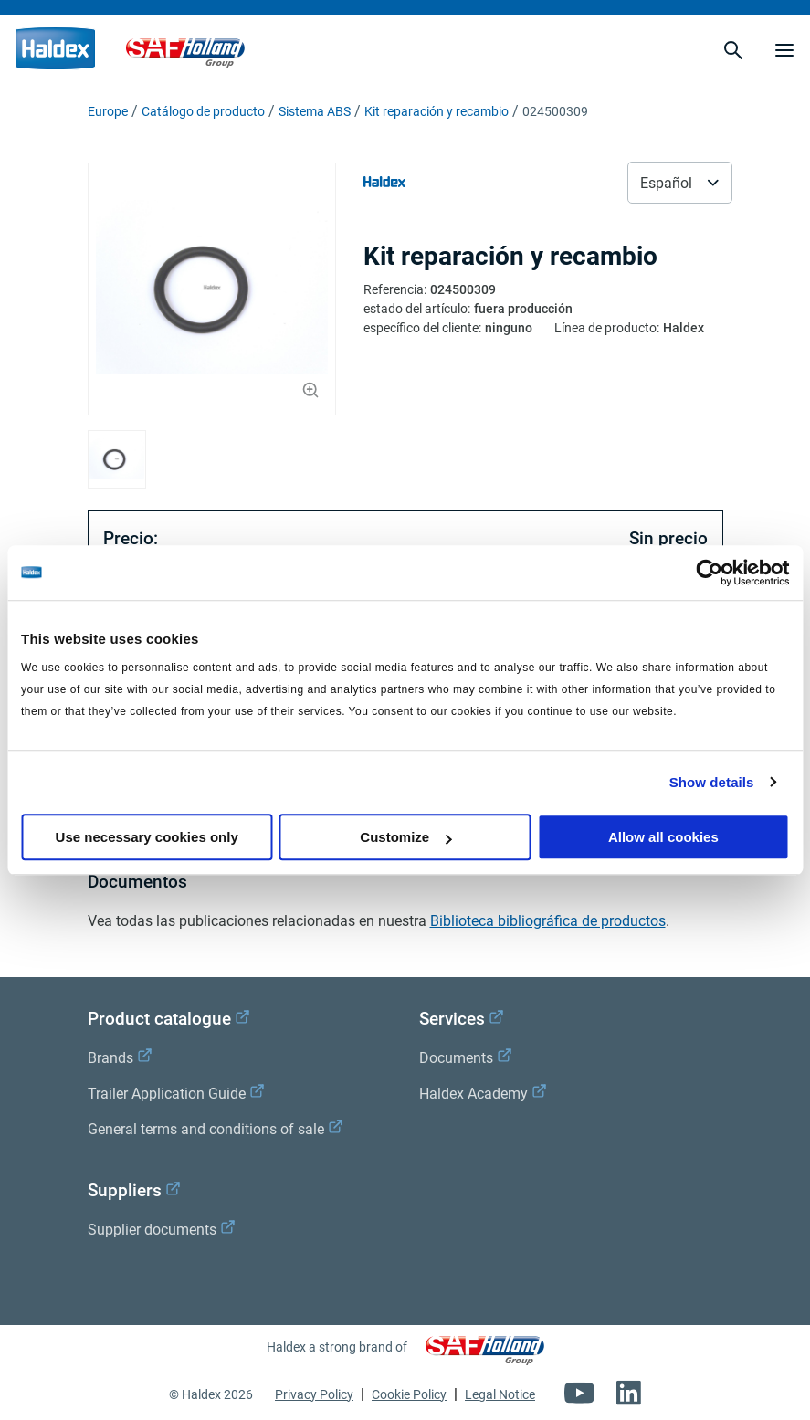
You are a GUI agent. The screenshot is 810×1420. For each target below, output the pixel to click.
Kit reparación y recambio (436, 111)
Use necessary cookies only (147, 837)
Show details (711, 782)
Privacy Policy (314, 1394)
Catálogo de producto (203, 111)
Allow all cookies (663, 837)
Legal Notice (500, 1394)
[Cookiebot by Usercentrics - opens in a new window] (709, 572)
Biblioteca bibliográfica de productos (548, 921)
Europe (108, 111)
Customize (405, 837)
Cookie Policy (409, 1394)
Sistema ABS (315, 111)
